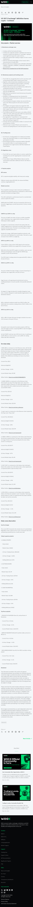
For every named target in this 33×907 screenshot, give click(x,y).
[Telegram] (4, 890)
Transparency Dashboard (7, 879)
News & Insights (5, 7)
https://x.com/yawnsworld (15, 432)
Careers (3, 876)
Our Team (3, 873)
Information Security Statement (8, 903)
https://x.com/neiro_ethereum (16, 407)
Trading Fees (4, 852)
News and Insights (5, 870)
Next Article (27, 738)
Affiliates (3, 839)
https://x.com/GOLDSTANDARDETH (17, 377)
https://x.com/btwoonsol (14, 516)
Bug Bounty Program (6, 861)
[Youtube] (7, 890)
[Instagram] (2, 892)
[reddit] (16, 12)
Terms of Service (5, 899)
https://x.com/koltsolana (14, 488)
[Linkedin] (12, 890)
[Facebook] (9, 890)
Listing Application (5, 842)
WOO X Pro (3, 836)
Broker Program (5, 845)
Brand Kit (3, 882)
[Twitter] (2, 890)
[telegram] (5, 12)
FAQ (2, 864)
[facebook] (9, 12)
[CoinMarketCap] (4, 892)
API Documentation (6, 858)
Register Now (25, 2)
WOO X (2, 833)
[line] (19, 12)
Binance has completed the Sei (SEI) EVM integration (15, 68)
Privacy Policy (4, 901)
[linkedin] (12, 12)
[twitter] (2, 12)
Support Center (4, 855)
